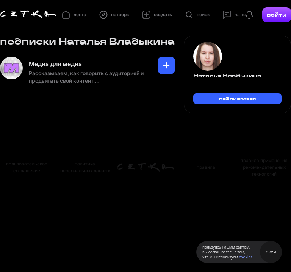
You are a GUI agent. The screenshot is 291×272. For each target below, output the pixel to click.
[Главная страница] (28, 14)
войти (276, 15)
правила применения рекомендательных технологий (264, 167)
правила (206, 167)
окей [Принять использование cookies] (271, 252)
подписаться (237, 98)
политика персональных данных (85, 167)
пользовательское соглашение (26, 167)
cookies (245, 257)
